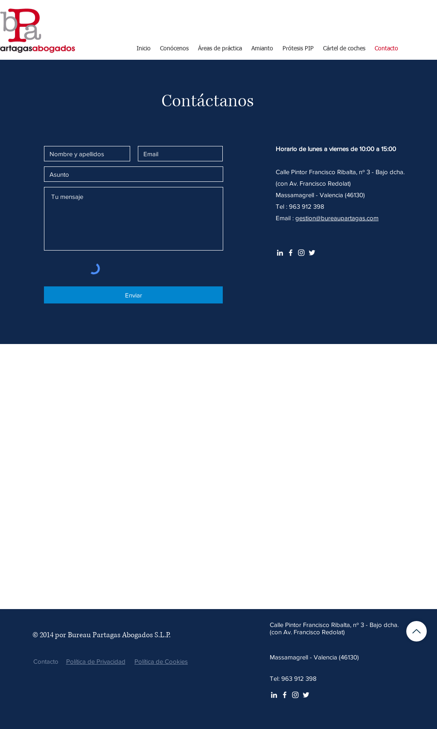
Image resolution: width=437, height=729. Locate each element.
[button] (220, 48)
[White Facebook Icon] (290, 252)
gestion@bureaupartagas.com (337, 218)
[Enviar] (133, 294)
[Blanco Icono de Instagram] (301, 252)
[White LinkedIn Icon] (280, 252)
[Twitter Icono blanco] (312, 252)
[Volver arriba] (416, 631)
